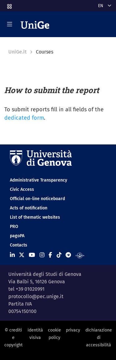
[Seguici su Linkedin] (12, 255)
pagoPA (17, 235)
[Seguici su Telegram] (68, 255)
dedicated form (24, 117)
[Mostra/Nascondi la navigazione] (9, 24)
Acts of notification (28, 208)
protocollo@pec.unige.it (35, 296)
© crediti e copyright (13, 338)
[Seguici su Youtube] (32, 255)
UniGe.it (17, 52)
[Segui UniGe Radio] (79, 255)
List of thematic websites (35, 217)
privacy (73, 330)
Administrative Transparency (38, 180)
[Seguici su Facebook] (50, 255)
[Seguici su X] (21, 255)
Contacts (18, 245)
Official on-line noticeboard (37, 198)
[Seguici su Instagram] (42, 255)
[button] (9, 4)
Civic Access (22, 189)
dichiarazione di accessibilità (98, 338)
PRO (14, 226)
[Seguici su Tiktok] (59, 255)
